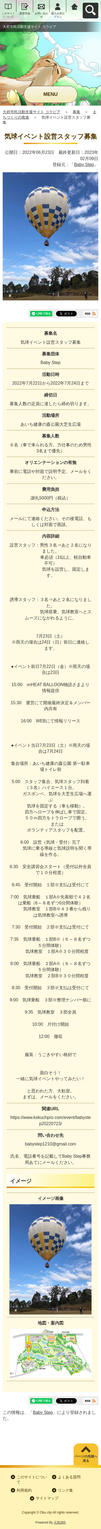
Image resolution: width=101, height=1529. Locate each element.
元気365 (60, 1522)
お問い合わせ (41, 15)
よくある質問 (69, 1477)
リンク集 (65, 1490)
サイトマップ (47, 1498)
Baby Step (84, 164)
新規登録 (24, 13)
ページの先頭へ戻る (86, 1459)
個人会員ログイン (58, 15)
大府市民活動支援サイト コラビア (31, 112)
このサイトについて (8, 15)
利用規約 (24, 1490)
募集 (76, 112)
